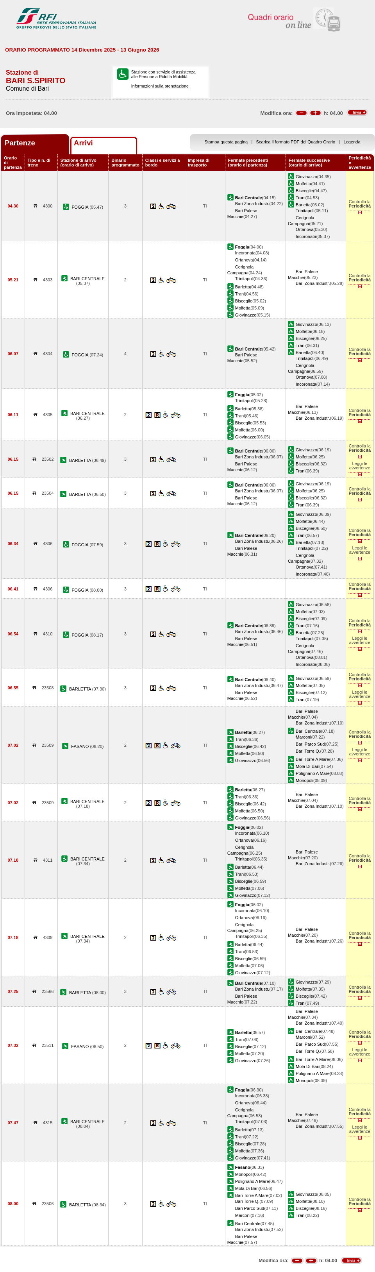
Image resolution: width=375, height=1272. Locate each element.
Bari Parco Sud (310, 744)
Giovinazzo (306, 176)
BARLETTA (80, 460)
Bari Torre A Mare (312, 759)
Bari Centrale (308, 731)
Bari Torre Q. (308, 751)
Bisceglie (304, 190)
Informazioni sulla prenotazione (160, 86)
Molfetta (303, 183)
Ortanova (305, 229)
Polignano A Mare (313, 773)
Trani (300, 197)
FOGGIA (81, 207)
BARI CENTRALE (87, 278)
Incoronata (306, 236)
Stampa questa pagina (226, 142)
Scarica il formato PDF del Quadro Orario (296, 142)
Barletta (303, 204)
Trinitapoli (305, 210)
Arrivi (83, 143)
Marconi (303, 737)
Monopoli (304, 780)
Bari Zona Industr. (252, 203)
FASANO (80, 746)
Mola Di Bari (307, 766)
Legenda (352, 142)
